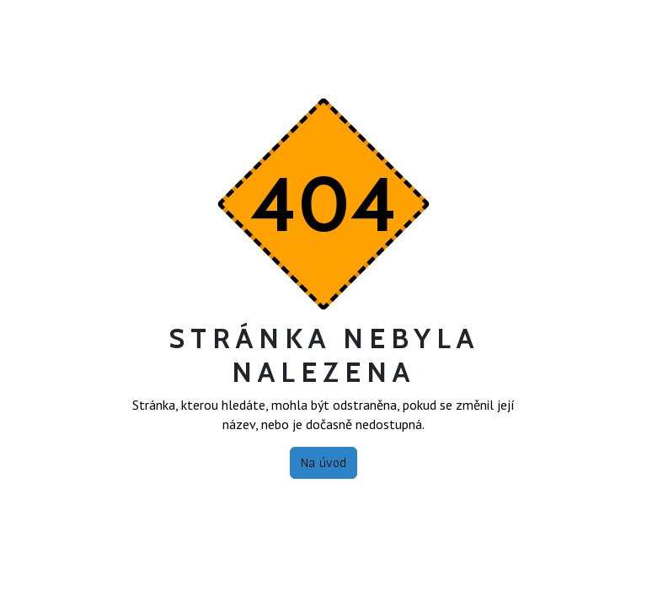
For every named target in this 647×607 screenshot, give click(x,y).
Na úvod (323, 462)
